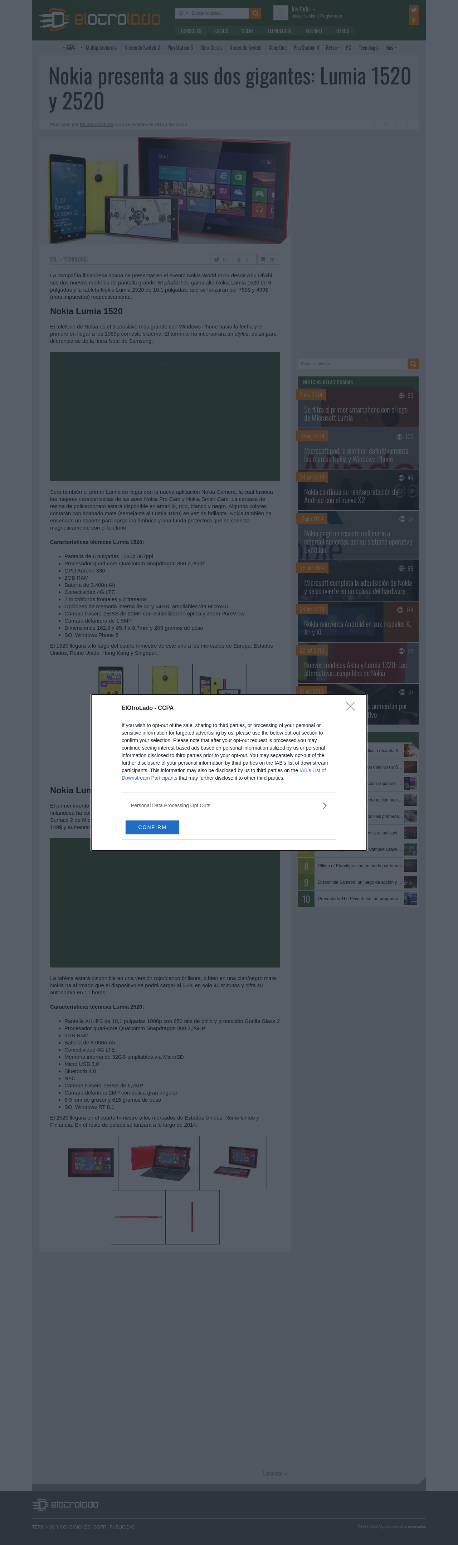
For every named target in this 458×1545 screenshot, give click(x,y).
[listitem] (229, 805)
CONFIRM (159, 827)
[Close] (353, 708)
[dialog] (229, 772)
